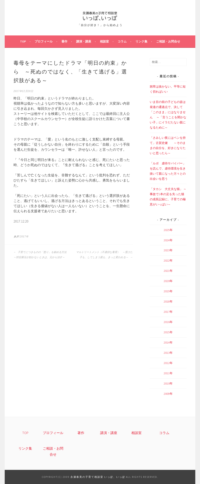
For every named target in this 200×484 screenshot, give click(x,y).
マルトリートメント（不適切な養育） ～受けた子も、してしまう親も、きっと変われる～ (104, 255)
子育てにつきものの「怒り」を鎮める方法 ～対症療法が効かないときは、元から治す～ (41, 255)
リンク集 (141, 41)
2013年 (168, 353)
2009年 (168, 394)
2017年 (24, 236)
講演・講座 (83, 41)
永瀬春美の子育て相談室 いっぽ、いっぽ (97, 476)
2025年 (168, 230)
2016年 (168, 322)
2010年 (168, 383)
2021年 (168, 271)
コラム (122, 41)
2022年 (168, 260)
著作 (64, 41)
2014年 (168, 342)
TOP (23, 41)
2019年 (168, 291)
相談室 (104, 41)
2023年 (168, 250)
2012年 (168, 363)
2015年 (168, 332)
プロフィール (44, 41)
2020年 (168, 281)
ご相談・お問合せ (168, 41)
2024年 (168, 240)
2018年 (168, 301)
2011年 (168, 373)
